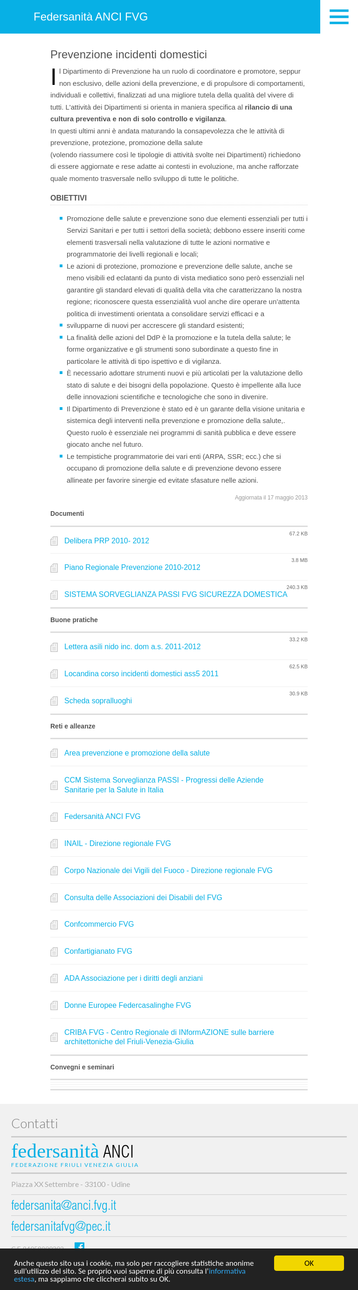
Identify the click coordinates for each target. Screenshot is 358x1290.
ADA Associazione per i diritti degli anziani (133, 978)
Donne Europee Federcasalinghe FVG (127, 1005)
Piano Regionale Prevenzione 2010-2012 (132, 567)
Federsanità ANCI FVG (91, 16)
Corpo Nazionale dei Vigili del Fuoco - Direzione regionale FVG (168, 870)
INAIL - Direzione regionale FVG (117, 843)
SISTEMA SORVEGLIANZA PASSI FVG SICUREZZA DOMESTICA (176, 594)
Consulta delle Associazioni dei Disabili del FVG (143, 898)
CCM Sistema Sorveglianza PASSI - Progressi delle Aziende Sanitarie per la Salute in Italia (163, 785)
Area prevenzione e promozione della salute (137, 753)
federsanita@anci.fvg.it (63, 1207)
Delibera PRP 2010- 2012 (106, 541)
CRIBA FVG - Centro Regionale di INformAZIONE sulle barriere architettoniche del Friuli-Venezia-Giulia (169, 1037)
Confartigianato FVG (98, 951)
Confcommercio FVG (99, 924)
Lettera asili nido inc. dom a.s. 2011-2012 (132, 647)
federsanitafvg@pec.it (60, 1228)
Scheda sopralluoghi (98, 701)
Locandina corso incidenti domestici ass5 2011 (141, 674)
